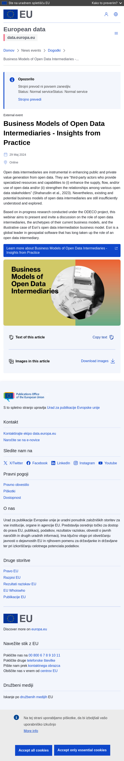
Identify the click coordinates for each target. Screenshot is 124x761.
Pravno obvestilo (16, 485)
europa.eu (39, 629)
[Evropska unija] (17, 14)
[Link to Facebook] (36, 463)
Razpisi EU (11, 577)
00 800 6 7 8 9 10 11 (44, 655)
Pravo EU (10, 571)
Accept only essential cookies (82, 750)
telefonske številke (41, 660)
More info (31, 731)
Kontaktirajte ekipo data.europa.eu (29, 433)
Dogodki (54, 50)
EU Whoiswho (14, 590)
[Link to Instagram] (84, 463)
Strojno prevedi (29, 99)
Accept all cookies (34, 750)
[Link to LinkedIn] (60, 463)
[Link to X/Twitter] (13, 463)
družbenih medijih (33, 697)
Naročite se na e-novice (21, 440)
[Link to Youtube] (107, 463)
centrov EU (49, 671)
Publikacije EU (14, 597)
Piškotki (9, 491)
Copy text (103, 337)
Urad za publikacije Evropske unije (73, 407)
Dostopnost (12, 497)
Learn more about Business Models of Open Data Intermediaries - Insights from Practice (56, 250)
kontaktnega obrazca (44, 665)
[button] (116, 14)
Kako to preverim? (107, 3)
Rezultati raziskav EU (19, 584)
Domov (8, 50)
